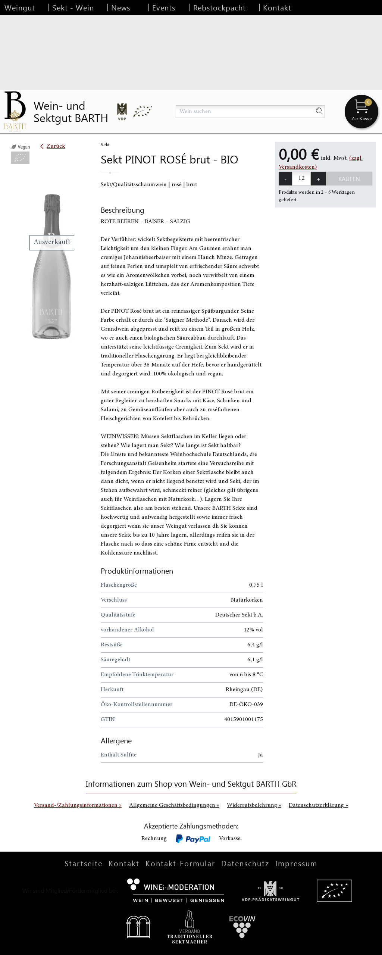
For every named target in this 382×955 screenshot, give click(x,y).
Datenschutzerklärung (318, 805)
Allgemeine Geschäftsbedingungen (174, 805)
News (120, 7)
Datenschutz (245, 863)
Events (163, 7)
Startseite (84, 863)
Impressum (296, 863)
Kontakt (277, 7)
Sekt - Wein (73, 7)
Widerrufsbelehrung (254, 805)
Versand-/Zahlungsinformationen (78, 805)
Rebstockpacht (219, 7)
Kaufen (349, 178)
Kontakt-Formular (180, 863)
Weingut (19, 7)
